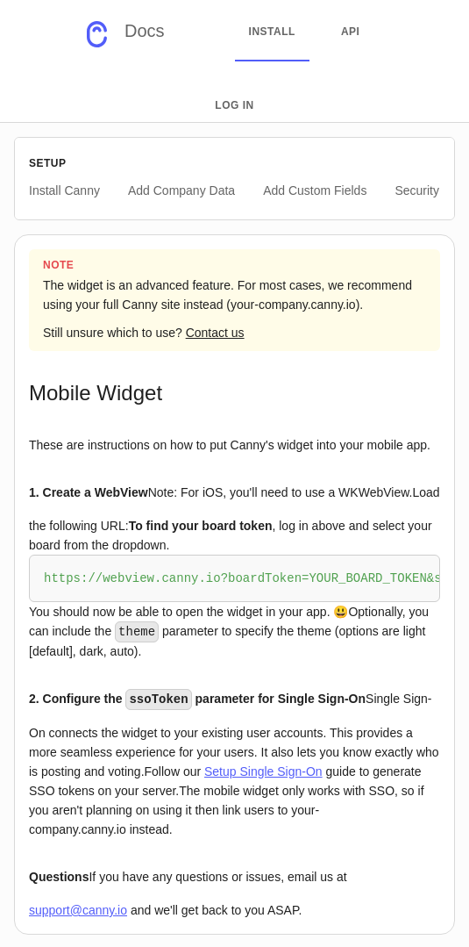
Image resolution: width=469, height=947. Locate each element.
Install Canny (64, 190)
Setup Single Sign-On (263, 770)
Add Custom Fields (314, 190)
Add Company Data (181, 190)
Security (416, 190)
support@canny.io (78, 908)
